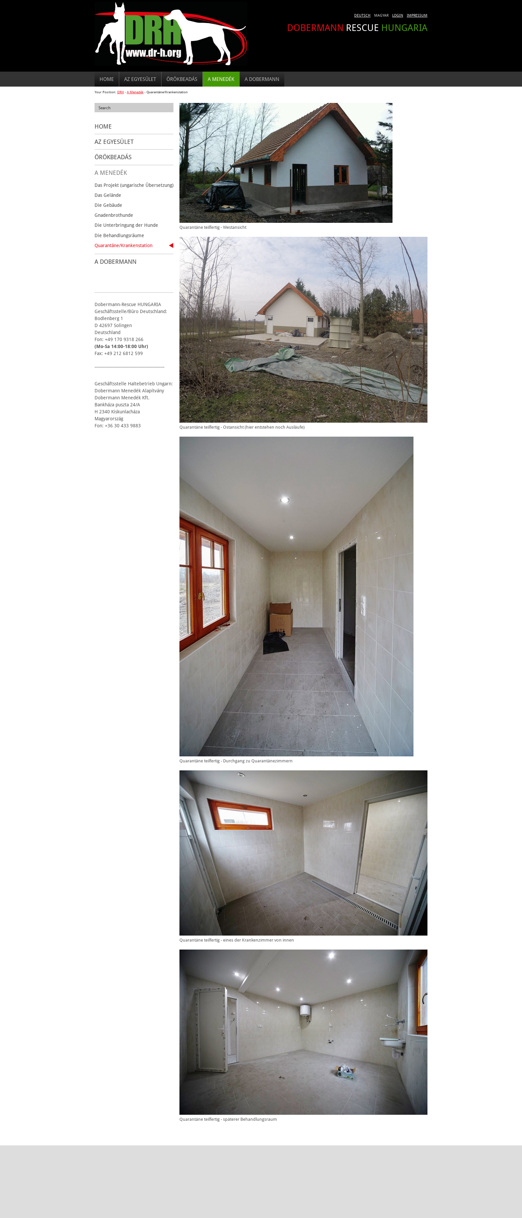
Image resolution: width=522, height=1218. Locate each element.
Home (107, 79)
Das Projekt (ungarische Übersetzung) (134, 185)
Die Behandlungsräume (119, 235)
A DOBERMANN (262, 79)
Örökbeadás (181, 79)
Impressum (417, 15)
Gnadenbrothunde (114, 215)
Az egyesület (140, 79)
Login (397, 15)
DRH (120, 92)
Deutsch (362, 15)
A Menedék (221, 79)
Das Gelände (108, 195)
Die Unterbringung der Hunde (126, 225)
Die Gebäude (108, 205)
